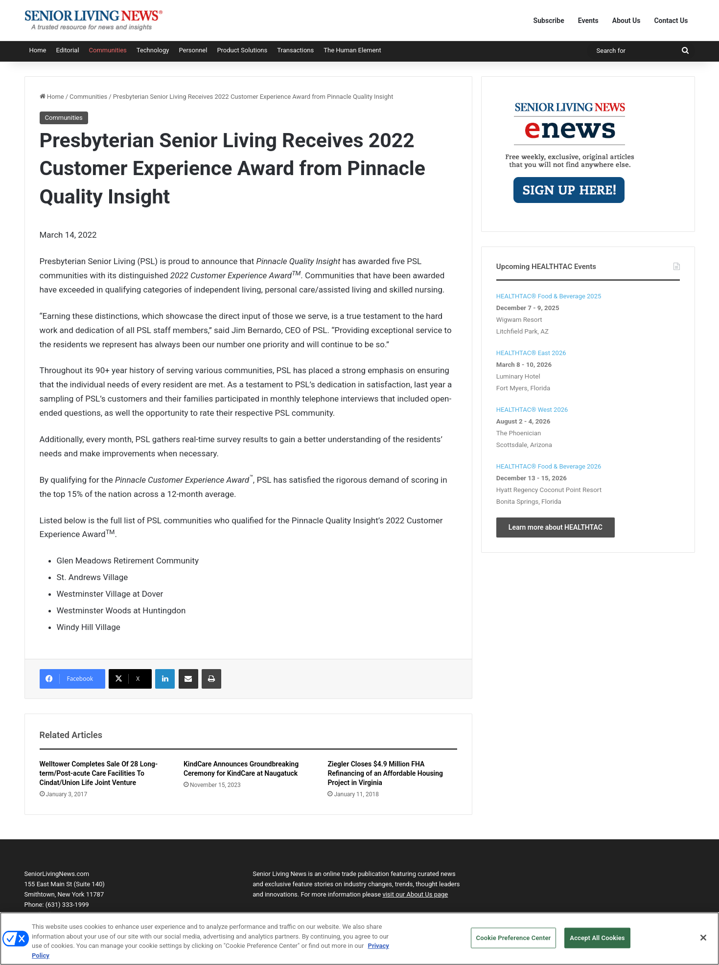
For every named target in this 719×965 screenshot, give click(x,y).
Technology (153, 50)
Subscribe (548, 20)
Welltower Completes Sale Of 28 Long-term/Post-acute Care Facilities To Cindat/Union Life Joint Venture (99, 773)
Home (37, 50)
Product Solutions (242, 50)
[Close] (703, 943)
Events (588, 20)
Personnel (193, 50)
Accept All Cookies (597, 943)
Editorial (67, 50)
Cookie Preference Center (513, 943)
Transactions (295, 50)
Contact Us (671, 20)
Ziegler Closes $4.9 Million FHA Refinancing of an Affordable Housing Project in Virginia (385, 773)
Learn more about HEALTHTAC (556, 527)
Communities (108, 50)
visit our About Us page (415, 894)
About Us (626, 20)
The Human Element (352, 50)
